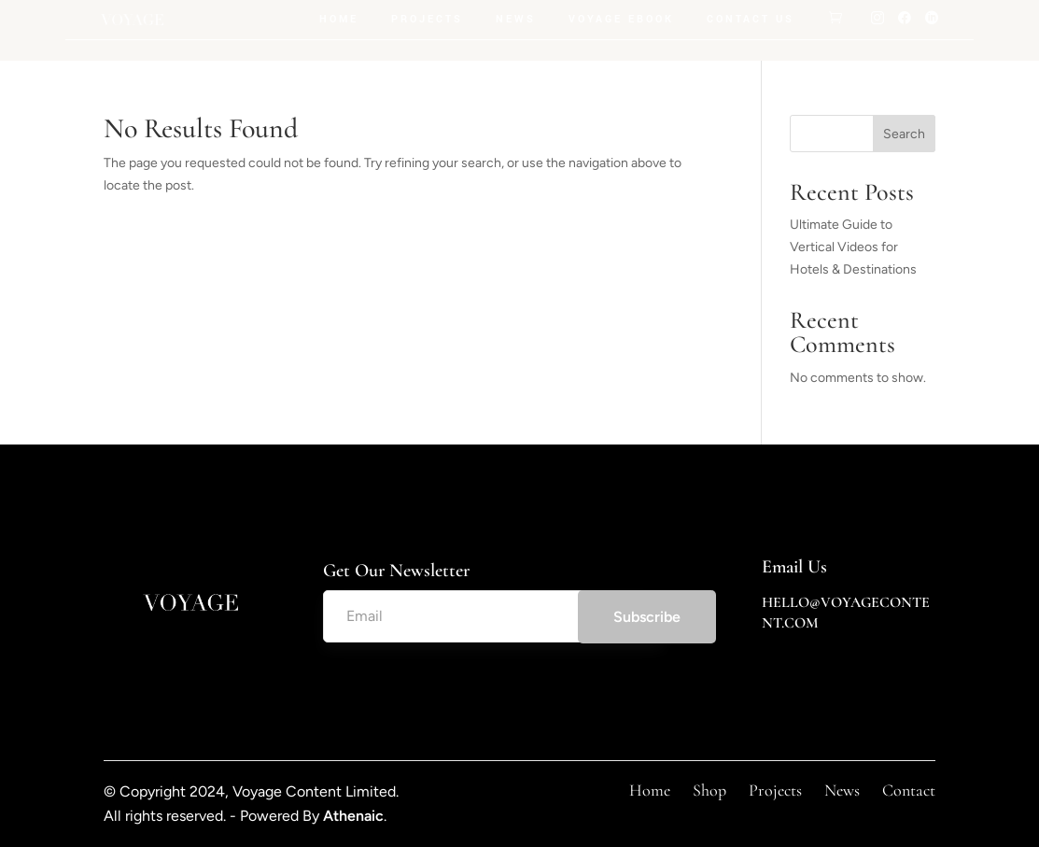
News (516, 19)
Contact (908, 790)
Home (338, 19)
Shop (709, 790)
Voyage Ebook (621, 19)
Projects (427, 19)
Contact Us (750, 19)
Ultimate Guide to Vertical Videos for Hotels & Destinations (853, 247)
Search (904, 134)
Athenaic (353, 816)
